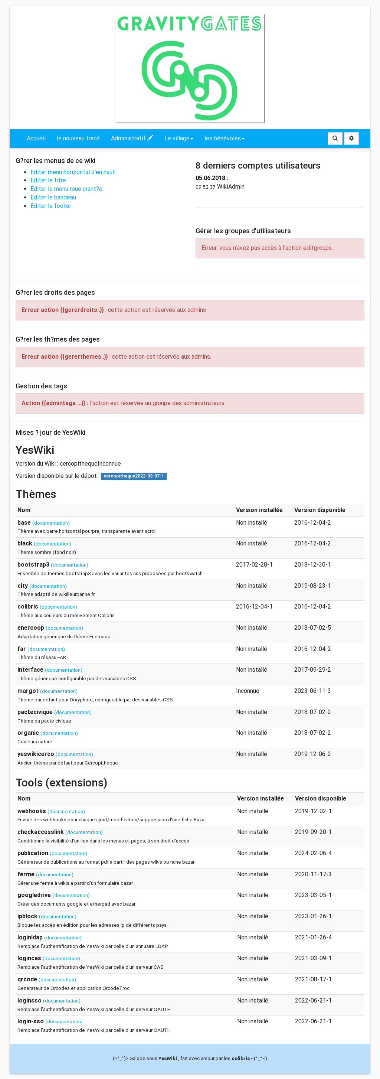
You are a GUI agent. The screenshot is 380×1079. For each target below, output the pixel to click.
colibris (241, 1058)
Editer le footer (50, 205)
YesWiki (167, 1058)
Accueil (36, 138)
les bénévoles (224, 138)
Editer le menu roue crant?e (66, 188)
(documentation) (51, 523)
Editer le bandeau (53, 197)
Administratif (132, 138)
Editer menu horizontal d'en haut (72, 172)
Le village (178, 138)
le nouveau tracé (78, 138)
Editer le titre (48, 180)
